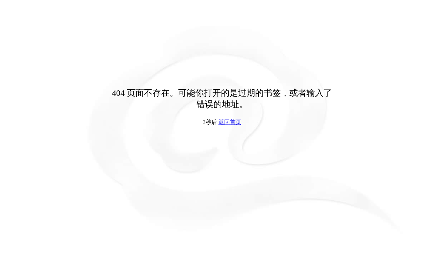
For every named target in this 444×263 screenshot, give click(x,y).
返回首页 (229, 122)
